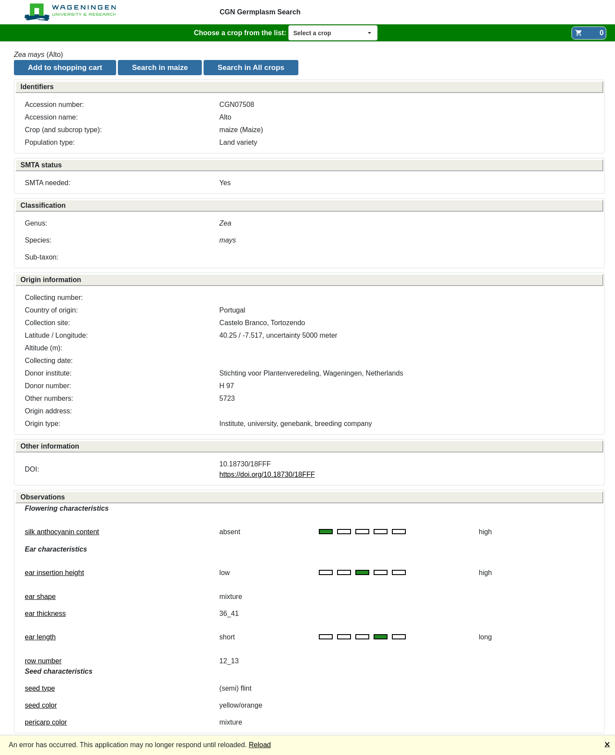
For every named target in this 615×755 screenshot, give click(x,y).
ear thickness (45, 613)
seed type (40, 688)
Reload (260, 744)
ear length (40, 637)
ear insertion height (54, 572)
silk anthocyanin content (62, 531)
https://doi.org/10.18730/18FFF (267, 474)
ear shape (40, 596)
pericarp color (46, 722)
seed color (41, 705)
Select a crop (312, 33)
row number (43, 661)
